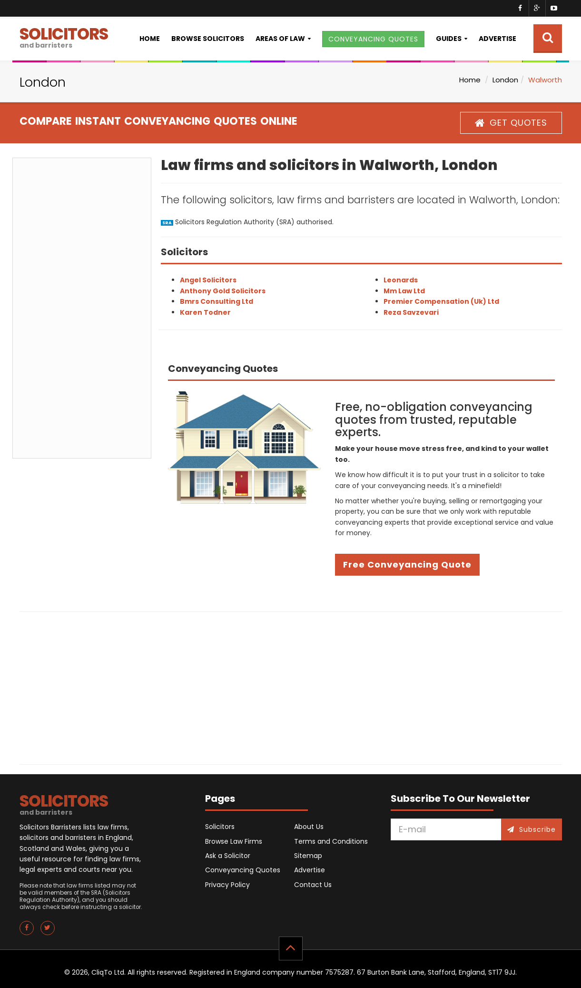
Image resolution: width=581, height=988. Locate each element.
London (505, 80)
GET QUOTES (511, 123)
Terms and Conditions (331, 841)
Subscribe (531, 829)
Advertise (497, 38)
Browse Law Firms (233, 841)
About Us (309, 826)
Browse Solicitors (207, 38)
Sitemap (308, 855)
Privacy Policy (227, 884)
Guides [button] (449, 38)
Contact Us (313, 884)
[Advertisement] (82, 308)
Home (149, 38)
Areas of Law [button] (280, 38)
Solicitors (220, 826)
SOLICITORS (64, 36)
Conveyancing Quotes (242, 870)
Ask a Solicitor (227, 855)
